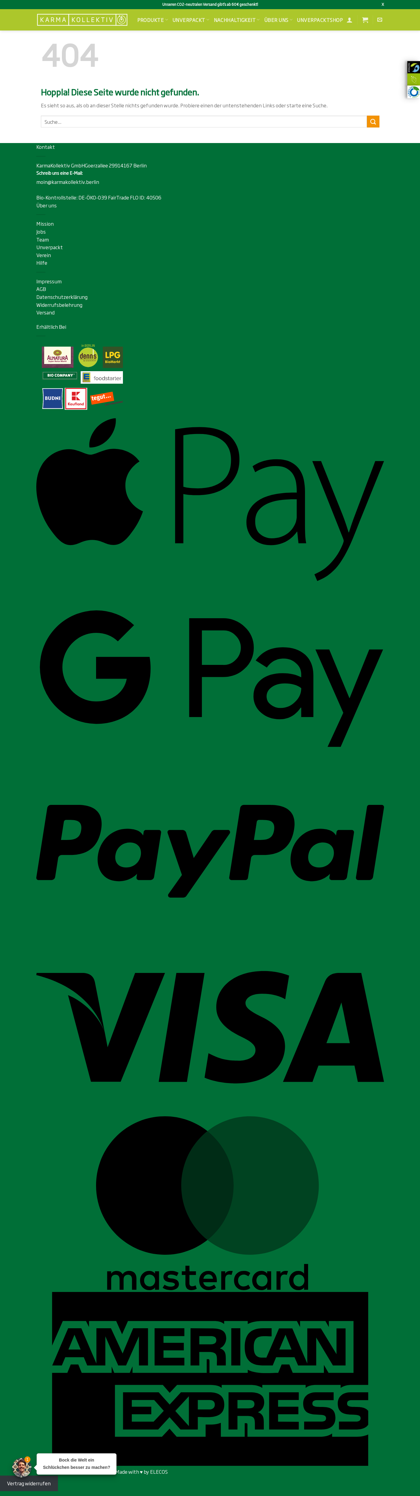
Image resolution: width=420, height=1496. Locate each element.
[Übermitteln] (373, 121)
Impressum (49, 281)
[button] (365, 20)
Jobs (41, 231)
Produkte (152, 19)
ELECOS (159, 1471)
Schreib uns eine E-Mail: (59, 173)
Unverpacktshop (320, 19)
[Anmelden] (349, 20)
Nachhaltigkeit (237, 19)
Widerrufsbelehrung (59, 304)
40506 (153, 197)
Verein (43, 255)
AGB (41, 288)
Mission (45, 223)
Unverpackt (190, 19)
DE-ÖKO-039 (93, 197)
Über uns (278, 19)
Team (42, 239)
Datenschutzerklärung (62, 296)
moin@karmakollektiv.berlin (67, 181)
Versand (45, 312)
